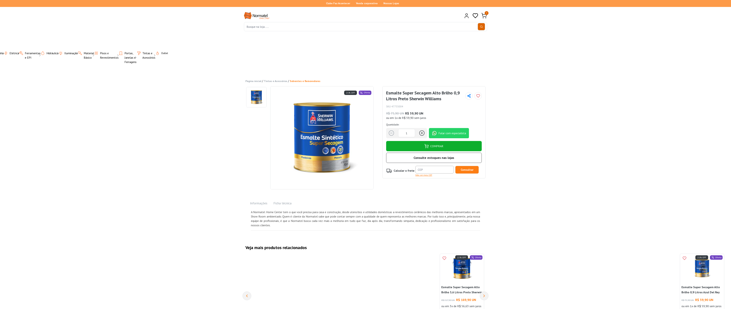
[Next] (484, 295)
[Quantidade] (406, 133)
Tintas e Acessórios (275, 81)
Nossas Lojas (391, 3)
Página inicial (253, 81)
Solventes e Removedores (305, 81)
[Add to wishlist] (478, 96)
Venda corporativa (367, 3)
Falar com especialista (449, 133)
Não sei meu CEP (423, 175)
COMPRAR (433, 146)
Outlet (159, 53)
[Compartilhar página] (469, 96)
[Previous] (247, 295)
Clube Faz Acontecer (338, 3)
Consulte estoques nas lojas (434, 158)
